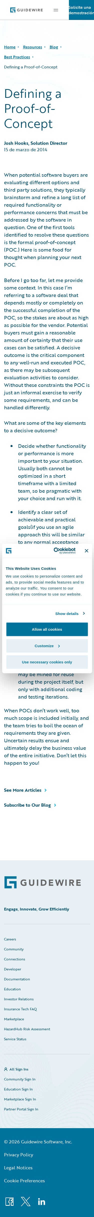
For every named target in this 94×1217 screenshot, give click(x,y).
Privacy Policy (18, 1154)
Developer (12, 969)
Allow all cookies (47, 629)
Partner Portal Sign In (21, 1109)
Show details (67, 613)
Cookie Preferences (24, 1180)
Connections (14, 959)
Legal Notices (18, 1167)
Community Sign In (20, 1079)
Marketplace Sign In (20, 1099)
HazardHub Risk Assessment (27, 1029)
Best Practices (17, 57)
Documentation (17, 979)
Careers (10, 939)
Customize (47, 645)
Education (12, 989)
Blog (54, 47)
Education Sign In (18, 1089)
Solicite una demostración (81, 10)
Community (14, 949)
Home (10, 47)
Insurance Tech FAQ (20, 1009)
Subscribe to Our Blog (27, 805)
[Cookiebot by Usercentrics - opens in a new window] (56, 551)
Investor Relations (19, 999)
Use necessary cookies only (47, 662)
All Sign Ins (19, 1069)
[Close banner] (86, 550)
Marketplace (14, 1019)
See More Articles (22, 790)
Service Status (15, 1039)
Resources (32, 47)
